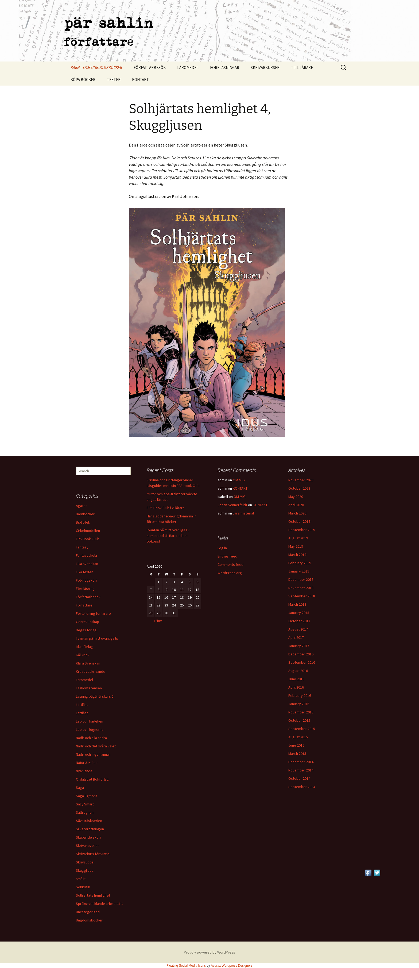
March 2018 (297, 604)
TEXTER (114, 79)
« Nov (157, 620)
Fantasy (82, 547)
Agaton (81, 505)
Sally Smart (85, 804)
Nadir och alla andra (91, 737)
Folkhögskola (86, 580)
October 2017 (299, 621)
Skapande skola (88, 837)
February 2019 (299, 562)
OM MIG (239, 480)
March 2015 (297, 753)
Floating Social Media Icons (186, 965)
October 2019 (299, 521)
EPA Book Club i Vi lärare (166, 507)
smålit (81, 878)
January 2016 (298, 703)
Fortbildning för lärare (93, 613)
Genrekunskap (87, 621)
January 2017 (298, 645)
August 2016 (298, 670)
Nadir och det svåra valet (96, 746)
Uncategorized (88, 911)
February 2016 (299, 695)
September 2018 (301, 596)
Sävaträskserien (89, 820)
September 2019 (301, 529)
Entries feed (227, 556)
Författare (84, 605)
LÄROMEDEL (188, 67)
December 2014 (300, 761)
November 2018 (300, 587)
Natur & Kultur (87, 762)
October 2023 (299, 488)
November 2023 (300, 480)
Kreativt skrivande (90, 671)
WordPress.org (230, 572)
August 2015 (298, 737)
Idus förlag (84, 646)
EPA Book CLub (87, 538)
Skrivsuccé (85, 862)
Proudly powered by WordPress (209, 952)
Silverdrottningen (90, 829)
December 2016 (300, 654)
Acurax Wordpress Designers (232, 965)
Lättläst (82, 704)
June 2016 (296, 679)
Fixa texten (84, 572)
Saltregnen (85, 812)
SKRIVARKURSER (265, 67)
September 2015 (301, 728)
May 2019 (295, 546)
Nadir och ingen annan (93, 754)
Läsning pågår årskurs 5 (95, 696)
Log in (222, 548)
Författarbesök (88, 596)
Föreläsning (85, 588)
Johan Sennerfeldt (232, 504)
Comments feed (230, 564)
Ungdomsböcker (89, 920)
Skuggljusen (85, 870)
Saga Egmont (86, 795)
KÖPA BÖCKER (83, 79)
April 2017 (296, 637)
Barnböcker (85, 514)
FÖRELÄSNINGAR (224, 67)
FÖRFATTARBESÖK (150, 67)
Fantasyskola (86, 555)
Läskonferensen (89, 688)
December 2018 (300, 579)
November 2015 (300, 712)
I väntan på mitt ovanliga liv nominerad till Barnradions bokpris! (168, 536)
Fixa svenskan (87, 563)
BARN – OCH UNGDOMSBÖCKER (96, 67)
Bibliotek (83, 522)
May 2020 (295, 496)
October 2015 (299, 720)
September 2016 (301, 662)
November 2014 (300, 770)
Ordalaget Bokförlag (92, 779)
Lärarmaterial (243, 513)
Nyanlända (84, 771)
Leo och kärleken (89, 721)
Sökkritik (83, 887)
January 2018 (298, 612)
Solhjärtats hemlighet (93, 895)
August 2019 (298, 538)
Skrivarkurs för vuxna (93, 853)
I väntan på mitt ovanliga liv (97, 638)
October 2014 (299, 778)
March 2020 (297, 513)
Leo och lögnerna (89, 729)
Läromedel (84, 679)
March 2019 (297, 554)
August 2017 (298, 629)
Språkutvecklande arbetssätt (99, 903)
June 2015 (296, 745)
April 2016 (296, 687)
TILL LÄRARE (302, 67)
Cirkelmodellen (88, 530)
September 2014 (301, 786)
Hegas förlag (86, 630)
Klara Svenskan (88, 663)
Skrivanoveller (87, 845)
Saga (80, 787)
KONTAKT (140, 79)
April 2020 (296, 504)
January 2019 (298, 571)
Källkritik (83, 654)
